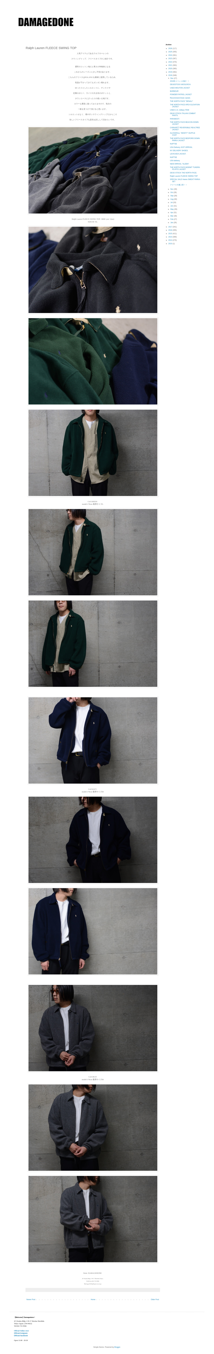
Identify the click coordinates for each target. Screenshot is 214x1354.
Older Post (155, 1300)
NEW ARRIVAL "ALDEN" (179, 164)
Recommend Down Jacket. (180, 98)
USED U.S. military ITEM (179, 110)
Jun (172, 206)
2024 (170, 55)
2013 (170, 240)
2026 (170, 48)
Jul (171, 202)
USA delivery (175, 161)
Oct (171, 192)
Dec (172, 78)
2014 (170, 237)
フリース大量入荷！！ (178, 185)
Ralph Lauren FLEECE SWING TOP (184, 176)
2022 (170, 62)
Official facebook (21, 1336)
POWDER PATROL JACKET (181, 94)
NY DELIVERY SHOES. (179, 151)
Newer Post (30, 1300)
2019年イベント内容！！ (179, 81)
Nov (172, 189)
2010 (170, 244)
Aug (172, 199)
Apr (171, 212)
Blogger (117, 1347)
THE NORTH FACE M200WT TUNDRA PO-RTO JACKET (185, 168)
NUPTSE (173, 144)
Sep (172, 196)
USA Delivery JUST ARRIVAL (181, 147)
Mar (172, 216)
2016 (170, 230)
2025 (170, 52)
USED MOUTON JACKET (180, 88)
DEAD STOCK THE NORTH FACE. (183, 173)
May (172, 209)
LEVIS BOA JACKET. (178, 154)
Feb (172, 219)
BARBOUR (174, 91)
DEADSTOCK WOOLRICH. (180, 84)
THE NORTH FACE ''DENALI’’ (181, 101)
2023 (170, 58)
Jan (172, 223)
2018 (170, 75)
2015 (170, 234)
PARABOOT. (175, 119)
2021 (170, 65)
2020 (170, 69)
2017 (170, 227)
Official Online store (21, 1331)
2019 (170, 72)
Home (93, 1300)
